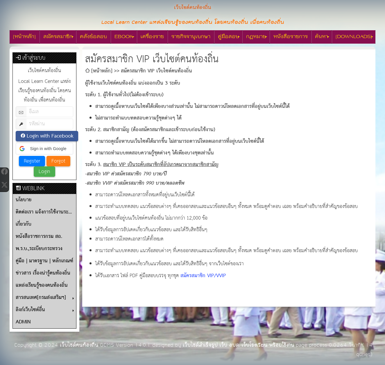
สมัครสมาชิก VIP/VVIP (203, 276)
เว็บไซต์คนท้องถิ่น (79, 345)
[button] (44, 148)
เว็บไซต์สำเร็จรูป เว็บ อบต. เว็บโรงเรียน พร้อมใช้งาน (238, 345)
